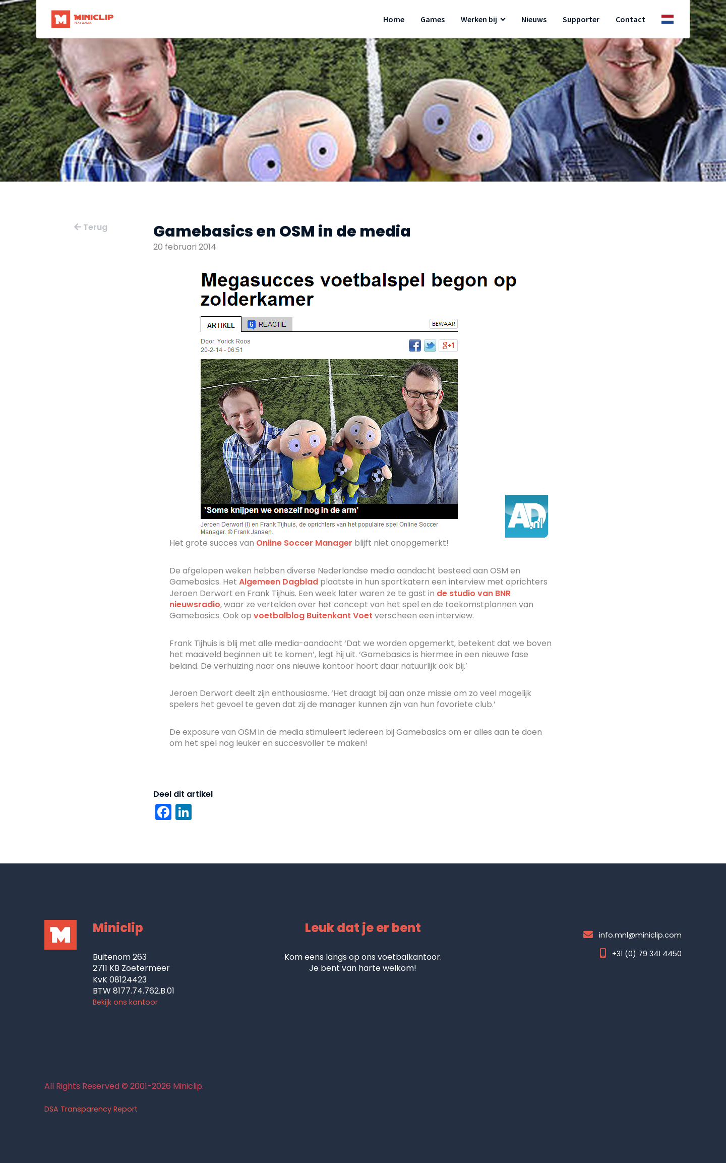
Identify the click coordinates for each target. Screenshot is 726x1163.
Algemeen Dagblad (278, 582)
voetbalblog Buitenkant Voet (313, 615)
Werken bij (479, 19)
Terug (90, 227)
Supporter (581, 19)
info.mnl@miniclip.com (632, 935)
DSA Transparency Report (91, 1109)
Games (432, 19)
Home (393, 19)
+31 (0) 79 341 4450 (641, 953)
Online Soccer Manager (304, 543)
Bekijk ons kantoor (125, 1002)
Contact (630, 19)
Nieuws (534, 19)
